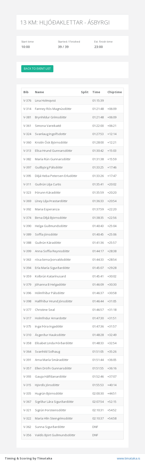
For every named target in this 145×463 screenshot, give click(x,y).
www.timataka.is (128, 458)
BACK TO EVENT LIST (37, 69)
